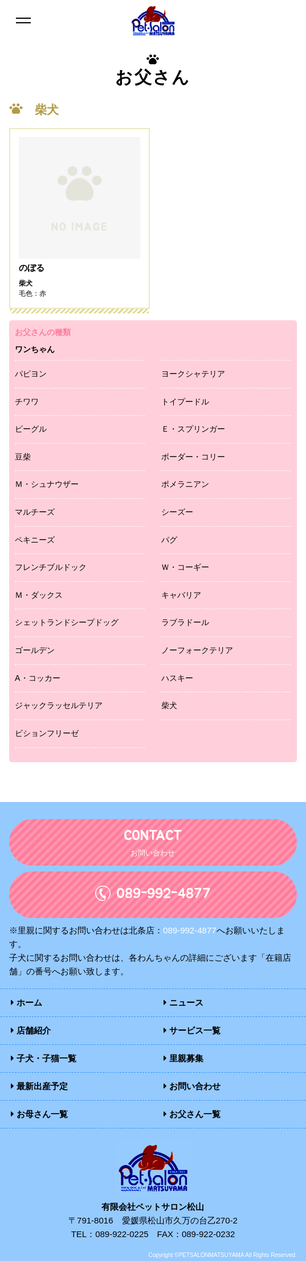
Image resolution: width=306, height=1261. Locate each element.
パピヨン (31, 373)
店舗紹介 (31, 1030)
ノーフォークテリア (197, 650)
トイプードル (185, 401)
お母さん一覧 (39, 1114)
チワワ (27, 401)
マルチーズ (35, 511)
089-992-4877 (189, 930)
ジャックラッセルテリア (59, 705)
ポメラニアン (185, 484)
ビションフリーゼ (47, 733)
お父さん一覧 (192, 1114)
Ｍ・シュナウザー (47, 484)
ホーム (26, 1002)
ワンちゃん (35, 349)
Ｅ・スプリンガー (193, 428)
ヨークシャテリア (193, 373)
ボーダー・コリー (193, 456)
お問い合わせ (192, 1086)
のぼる (31, 267)
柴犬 (169, 705)
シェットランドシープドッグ (67, 622)
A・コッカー (37, 678)
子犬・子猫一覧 (43, 1058)
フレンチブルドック (51, 567)
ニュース (183, 1002)
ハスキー (177, 678)
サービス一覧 (192, 1030)
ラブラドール (185, 622)
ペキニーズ (35, 539)
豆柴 (23, 456)
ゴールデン (35, 650)
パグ (169, 539)
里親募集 (183, 1058)
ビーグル (31, 428)
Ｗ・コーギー (185, 567)
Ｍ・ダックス (39, 595)
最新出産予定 (39, 1086)
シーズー (177, 511)
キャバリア (181, 595)
